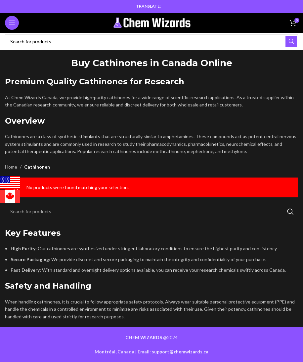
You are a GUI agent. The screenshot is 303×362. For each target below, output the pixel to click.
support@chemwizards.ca (180, 351)
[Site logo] (151, 22)
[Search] (151, 41)
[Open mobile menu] (12, 22)
